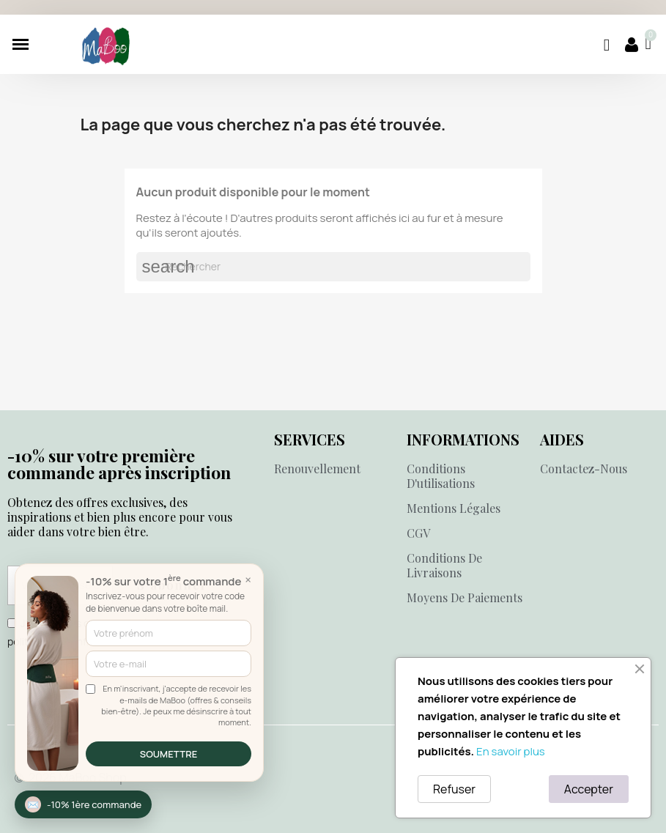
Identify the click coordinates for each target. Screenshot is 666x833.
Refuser (454, 789)
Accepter (588, 789)
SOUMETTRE (168, 753)
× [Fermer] (248, 579)
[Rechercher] (333, 266)
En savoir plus (510, 751)
